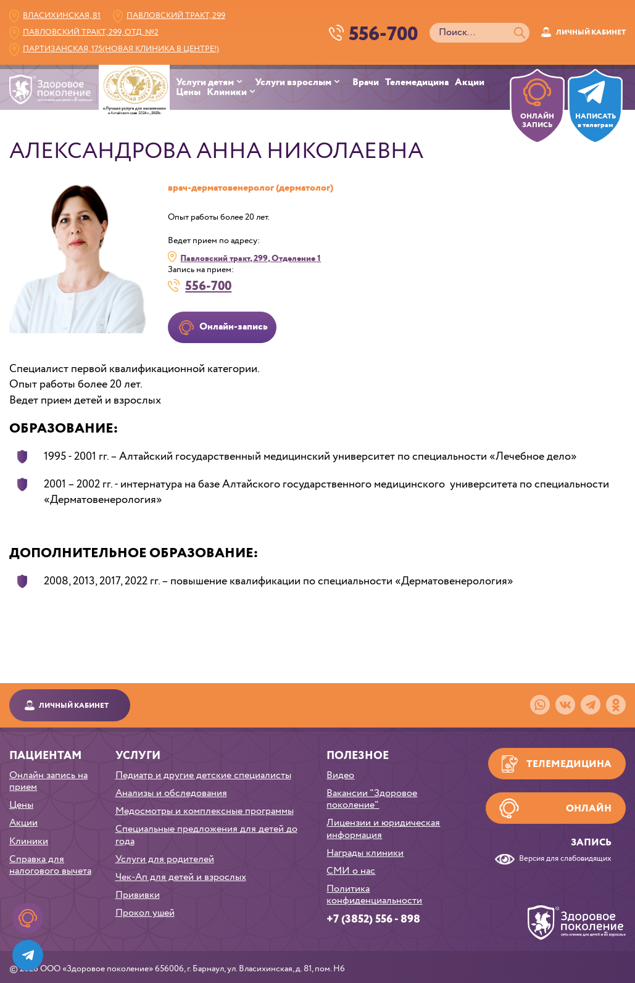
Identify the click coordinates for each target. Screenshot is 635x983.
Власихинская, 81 (62, 16)
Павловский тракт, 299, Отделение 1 (250, 258)
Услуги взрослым (293, 83)
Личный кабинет (591, 32)
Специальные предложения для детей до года (206, 835)
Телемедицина (417, 83)
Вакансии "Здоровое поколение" (371, 799)
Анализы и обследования (171, 793)
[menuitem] (215, 83)
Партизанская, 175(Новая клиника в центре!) (121, 49)
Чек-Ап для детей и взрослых (180, 877)
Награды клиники (365, 853)
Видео (340, 775)
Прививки (137, 895)
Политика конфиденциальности (374, 894)
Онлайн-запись (233, 327)
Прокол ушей (145, 913)
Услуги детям (205, 83)
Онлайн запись (589, 813)
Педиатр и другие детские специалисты (203, 775)
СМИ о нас (350, 871)
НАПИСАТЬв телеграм (595, 120)
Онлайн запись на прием (48, 781)
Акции (469, 83)
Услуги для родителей (164, 859)
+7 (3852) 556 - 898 (373, 919)
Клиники (227, 92)
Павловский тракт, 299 (176, 16)
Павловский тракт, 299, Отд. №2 (91, 32)
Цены (188, 92)
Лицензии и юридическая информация (383, 828)
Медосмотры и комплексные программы (204, 811)
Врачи (365, 83)
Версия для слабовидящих (565, 859)
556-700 (208, 285)
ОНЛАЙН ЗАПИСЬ (537, 120)
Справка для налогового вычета (50, 865)
